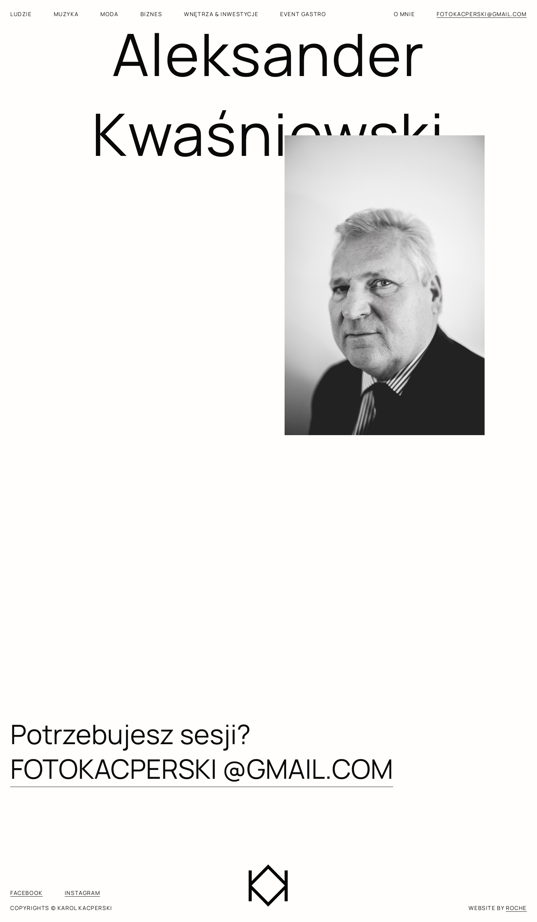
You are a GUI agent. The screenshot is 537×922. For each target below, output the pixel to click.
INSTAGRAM (82, 893)
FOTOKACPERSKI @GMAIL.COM (201, 768)
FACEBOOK (26, 893)
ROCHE (516, 908)
